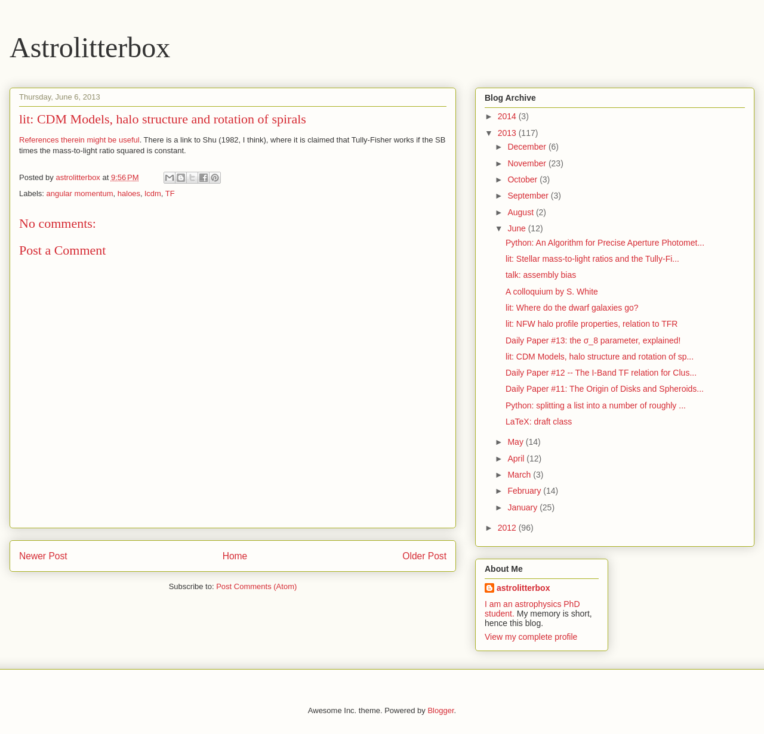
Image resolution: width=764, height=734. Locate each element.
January (523, 507)
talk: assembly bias (541, 275)
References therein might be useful (79, 139)
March (520, 474)
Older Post (424, 556)
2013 (508, 133)
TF (170, 193)
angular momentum (80, 193)
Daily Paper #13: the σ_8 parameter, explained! (593, 340)
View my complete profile (531, 637)
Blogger (440, 710)
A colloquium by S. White (552, 291)
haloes (129, 193)
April (516, 458)
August (521, 212)
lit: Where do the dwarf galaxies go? (572, 307)
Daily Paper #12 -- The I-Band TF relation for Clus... (601, 372)
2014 (508, 116)
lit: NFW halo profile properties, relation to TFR (591, 324)
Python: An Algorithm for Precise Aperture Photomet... (605, 242)
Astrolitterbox (90, 47)
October (523, 179)
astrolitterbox (523, 588)
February (525, 490)
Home (235, 556)
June (517, 228)
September (528, 195)
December (527, 146)
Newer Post (43, 556)
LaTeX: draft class (539, 421)
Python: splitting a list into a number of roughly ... (596, 405)
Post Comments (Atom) (256, 586)
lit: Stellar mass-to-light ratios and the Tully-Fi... (592, 259)
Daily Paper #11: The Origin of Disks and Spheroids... (605, 389)
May (516, 442)
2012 (508, 527)
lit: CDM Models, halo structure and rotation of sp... (600, 356)
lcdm (152, 193)
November (527, 163)
